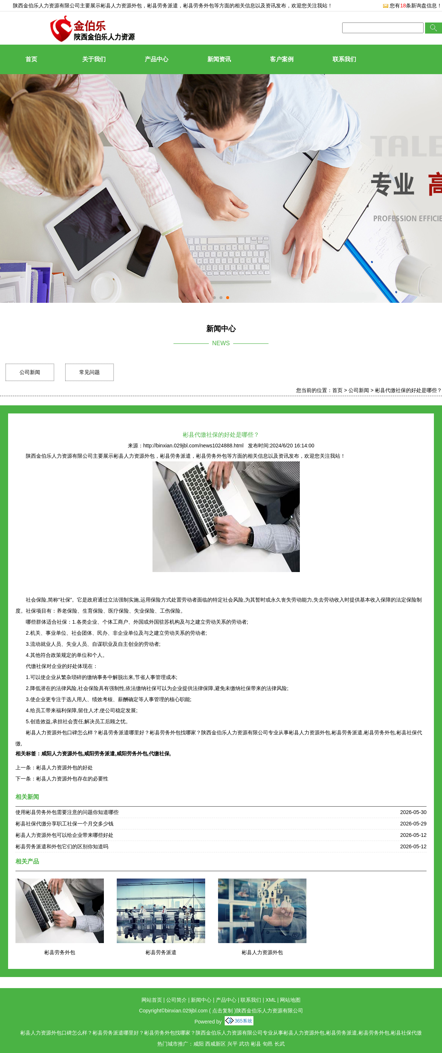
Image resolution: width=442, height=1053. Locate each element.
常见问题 (89, 372)
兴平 (232, 1044)
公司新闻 (30, 372)
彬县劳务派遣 (160, 952)
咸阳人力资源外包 (62, 753)
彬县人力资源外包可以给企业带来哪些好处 (64, 835)
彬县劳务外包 (59, 952)
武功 (244, 1044)
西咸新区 (215, 1044)
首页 (31, 59)
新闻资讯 (219, 59)
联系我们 (344, 59)
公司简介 (176, 1000)
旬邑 (268, 1044)
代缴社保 (159, 753)
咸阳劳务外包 (131, 753)
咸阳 (198, 1044)
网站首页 (151, 1000)
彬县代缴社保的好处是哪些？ (408, 390)
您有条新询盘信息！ (412, 5)
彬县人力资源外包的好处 (64, 767)
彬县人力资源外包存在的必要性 (72, 779)
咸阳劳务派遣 (99, 753)
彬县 (256, 1044)
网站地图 (290, 1000)
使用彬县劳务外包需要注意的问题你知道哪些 (67, 812)
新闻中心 (201, 1000)
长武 (279, 1044)
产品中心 (156, 59)
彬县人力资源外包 (121, 5)
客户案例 (282, 59)
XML (271, 1000)
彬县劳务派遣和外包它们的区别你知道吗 (61, 846)
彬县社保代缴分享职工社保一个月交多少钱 (64, 824)
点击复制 (222, 1011)
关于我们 (94, 59)
